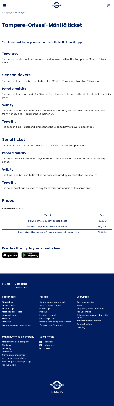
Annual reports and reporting (16, 361)
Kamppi (6, 318)
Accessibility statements (89, 320)
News (79, 305)
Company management (14, 354)
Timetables (7, 302)
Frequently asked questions (90, 308)
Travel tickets (8, 305)
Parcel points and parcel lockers (55, 321)
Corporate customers (21, 285)
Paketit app (45, 308)
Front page (7, 12)
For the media (9, 364)
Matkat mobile (67, 42)
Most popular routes (12, 311)
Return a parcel (47, 318)
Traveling (6, 321)
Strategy (6, 345)
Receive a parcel (47, 315)
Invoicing (81, 327)
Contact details (84, 324)
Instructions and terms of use (16, 325)
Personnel (7, 351)
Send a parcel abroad (50, 305)
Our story (6, 348)
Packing (43, 311)
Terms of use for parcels (51, 325)
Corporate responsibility (14, 358)
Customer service (85, 302)
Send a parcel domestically (52, 302)
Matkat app (8, 308)
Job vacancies (84, 311)
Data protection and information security (93, 316)
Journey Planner (10, 315)
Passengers (20, 12)
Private (6, 283)
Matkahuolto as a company (15, 341)
